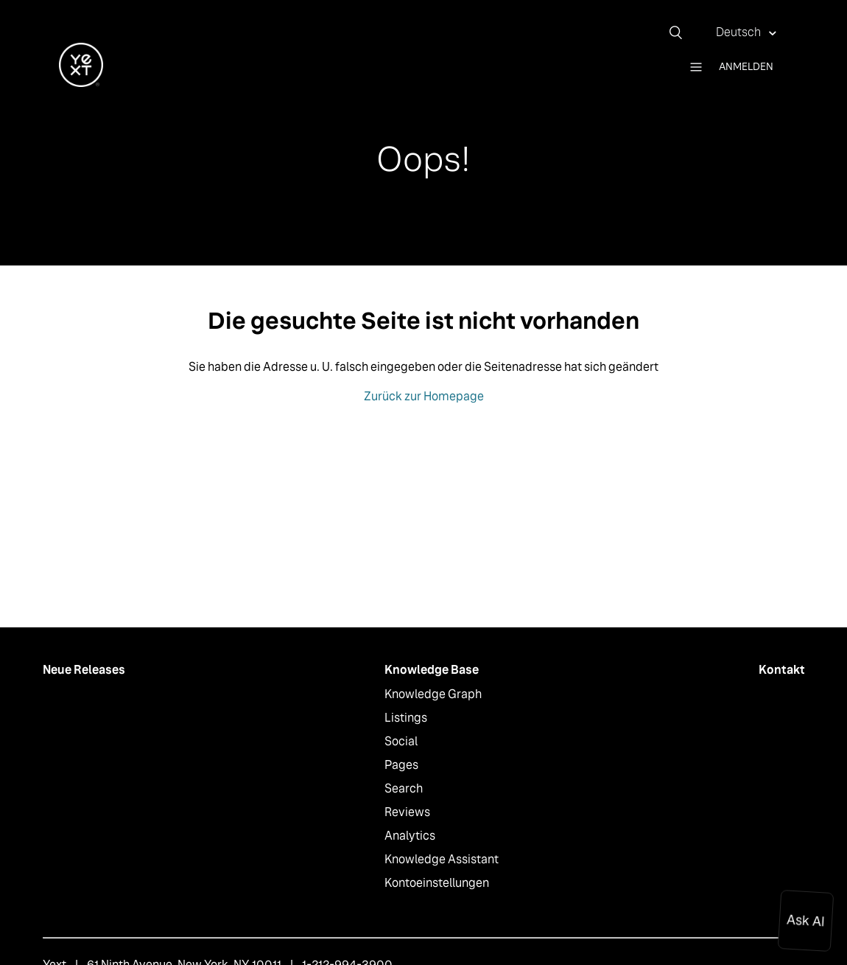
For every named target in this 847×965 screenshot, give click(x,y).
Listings (405, 717)
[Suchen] (681, 32)
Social (401, 741)
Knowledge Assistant (441, 859)
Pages (401, 765)
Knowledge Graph (433, 694)
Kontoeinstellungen (436, 883)
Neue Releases (84, 669)
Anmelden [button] (746, 66)
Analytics (409, 835)
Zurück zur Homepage (424, 396)
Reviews (407, 812)
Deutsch (739, 32)
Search (403, 788)
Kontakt (782, 669)
